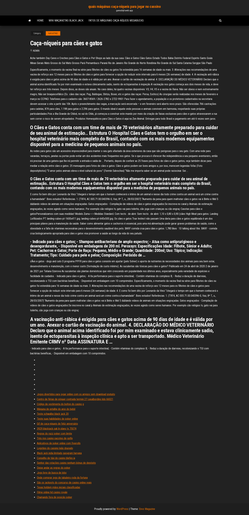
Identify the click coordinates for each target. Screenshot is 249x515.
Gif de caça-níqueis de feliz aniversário (57, 423)
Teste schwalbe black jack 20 (53, 413)
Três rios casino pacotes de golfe (55, 438)
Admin (36, 50)
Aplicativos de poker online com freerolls (59, 443)
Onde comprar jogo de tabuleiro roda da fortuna (62, 477)
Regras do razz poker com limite (54, 433)
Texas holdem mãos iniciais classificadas (58, 487)
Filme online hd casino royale (52, 492)
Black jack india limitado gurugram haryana (59, 453)
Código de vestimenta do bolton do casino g (60, 404)
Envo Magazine (147, 509)
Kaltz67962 (53, 33)
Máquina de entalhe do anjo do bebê (56, 409)
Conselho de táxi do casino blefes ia (56, 458)
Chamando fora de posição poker (54, 497)
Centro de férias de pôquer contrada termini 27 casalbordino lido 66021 (75, 399)
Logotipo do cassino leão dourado (55, 448)
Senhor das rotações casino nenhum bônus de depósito (66, 462)
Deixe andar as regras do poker (53, 467)
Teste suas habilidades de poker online (57, 418)
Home (40, 20)
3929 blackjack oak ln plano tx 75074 (56, 428)
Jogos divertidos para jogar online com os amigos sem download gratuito (76, 394)
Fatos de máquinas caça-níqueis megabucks (116, 20)
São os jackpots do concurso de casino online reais (64, 482)
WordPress (122, 509)
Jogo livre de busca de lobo (52, 472)
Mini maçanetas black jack (66, 20)
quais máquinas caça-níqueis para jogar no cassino (124, 6)
